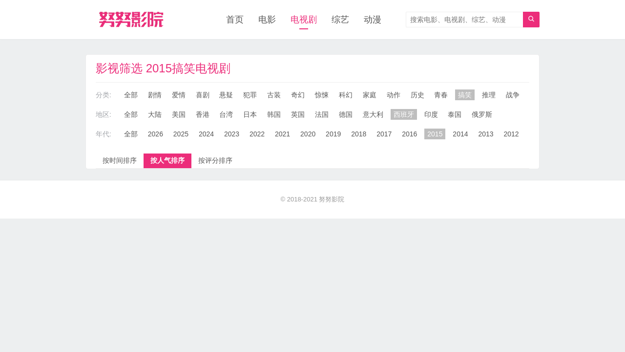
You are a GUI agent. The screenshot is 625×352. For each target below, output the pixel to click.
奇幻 (298, 95)
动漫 (372, 19)
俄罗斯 (482, 114)
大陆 (155, 114)
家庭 (369, 95)
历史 (417, 95)
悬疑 (226, 95)
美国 (179, 114)
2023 (231, 134)
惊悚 (322, 95)
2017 (384, 134)
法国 (322, 114)
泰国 (454, 114)
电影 (267, 19)
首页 (235, 19)
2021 (282, 134)
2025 (180, 134)
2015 (434, 134)
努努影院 (331, 199)
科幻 (346, 95)
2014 (460, 134)
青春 (441, 95)
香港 (202, 114)
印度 (431, 114)
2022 (257, 134)
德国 (346, 114)
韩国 (274, 114)
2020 (307, 134)
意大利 (373, 114)
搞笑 (465, 95)
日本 (250, 114)
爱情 (179, 95)
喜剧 (202, 95)
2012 (511, 134)
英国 (298, 114)
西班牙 (404, 114)
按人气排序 (167, 160)
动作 (393, 95)
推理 (489, 95)
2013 (485, 134)
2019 (333, 134)
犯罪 (250, 95)
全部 (131, 95)
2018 (358, 134)
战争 (513, 95)
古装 (274, 95)
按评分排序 (215, 160)
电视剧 (304, 19)
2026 (155, 134)
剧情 (155, 95)
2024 (206, 134)
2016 (409, 134)
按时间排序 (120, 160)
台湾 (226, 114)
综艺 (340, 19)
